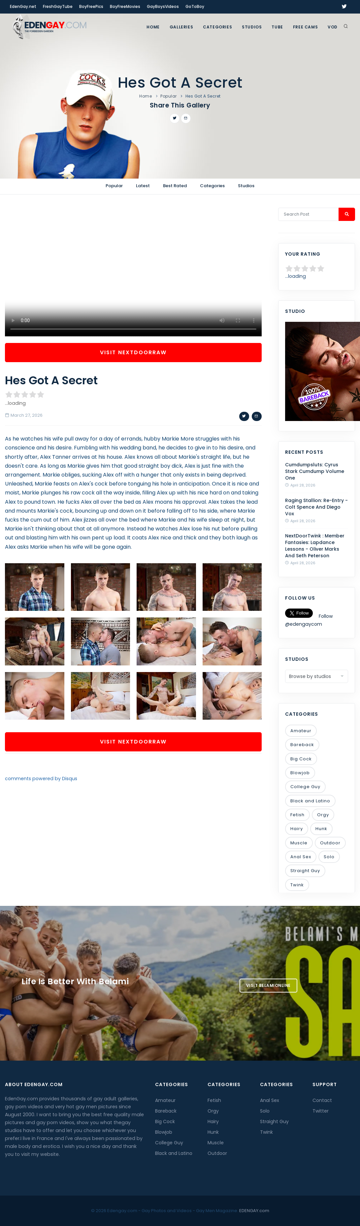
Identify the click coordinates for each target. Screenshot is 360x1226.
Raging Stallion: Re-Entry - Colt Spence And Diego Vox (316, 507)
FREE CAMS (305, 27)
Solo (329, 857)
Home (153, 27)
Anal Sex (300, 857)
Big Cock (301, 759)
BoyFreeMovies (125, 6)
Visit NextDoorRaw (133, 352)
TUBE (277, 27)
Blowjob (300, 773)
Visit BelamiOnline (268, 985)
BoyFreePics (91, 6)
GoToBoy (194, 6)
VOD (333, 27)
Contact (322, 1100)
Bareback (302, 744)
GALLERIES (181, 27)
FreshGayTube (58, 6)
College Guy (305, 786)
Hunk (321, 828)
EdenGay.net (23, 6)
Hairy (296, 828)
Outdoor (330, 843)
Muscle (299, 843)
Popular (168, 96)
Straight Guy (305, 870)
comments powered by (41, 778)
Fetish (297, 815)
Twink (297, 885)
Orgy (323, 815)
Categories (217, 27)
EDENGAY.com (254, 1210)
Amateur (300, 731)
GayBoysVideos (163, 6)
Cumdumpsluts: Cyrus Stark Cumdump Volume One (314, 471)
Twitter (320, 1111)
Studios (252, 27)
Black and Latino (310, 801)
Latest (143, 186)
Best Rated (175, 186)
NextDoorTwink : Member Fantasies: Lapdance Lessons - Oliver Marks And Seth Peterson (314, 545)
